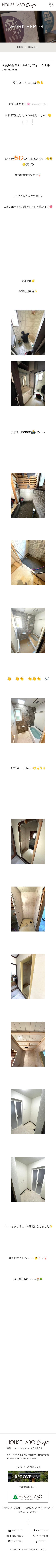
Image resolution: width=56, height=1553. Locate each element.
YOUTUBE (15, 1530)
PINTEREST (40, 1536)
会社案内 (17, 1508)
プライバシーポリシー (28, 1512)
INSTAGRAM (15, 1536)
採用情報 (30, 1508)
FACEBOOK (41, 1530)
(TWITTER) (15, 1541)
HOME (20, 47)
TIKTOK (41, 1541)
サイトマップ (44, 1508)
